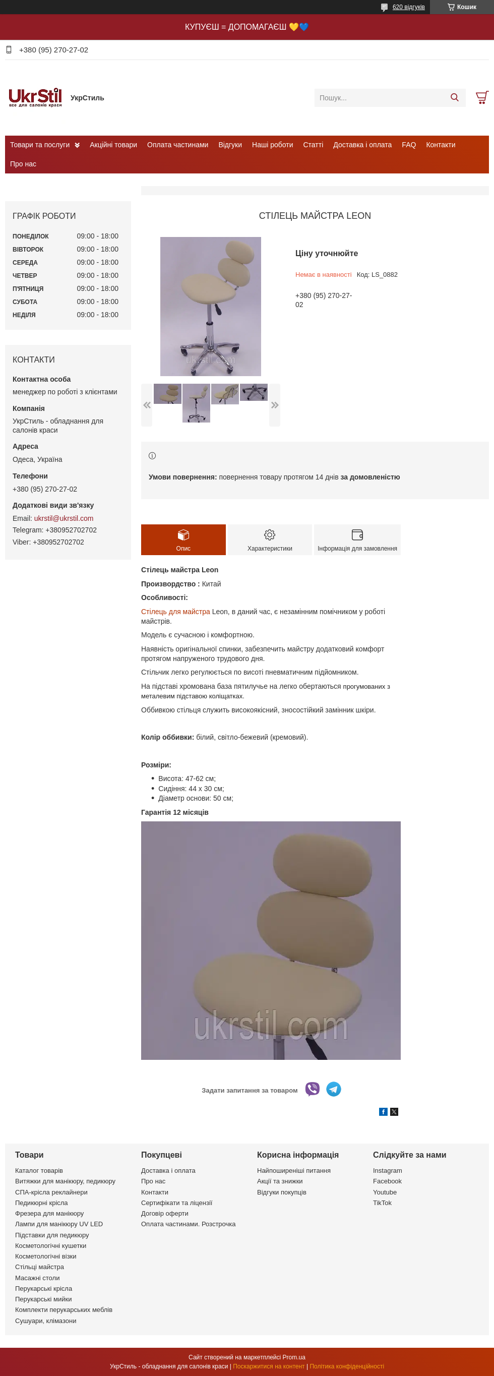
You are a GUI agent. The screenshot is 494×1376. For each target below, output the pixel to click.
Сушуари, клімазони (45, 1321)
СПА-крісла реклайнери (51, 1192)
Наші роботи (272, 145)
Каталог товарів (39, 1170)
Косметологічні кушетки (50, 1245)
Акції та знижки (280, 1181)
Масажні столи (37, 1278)
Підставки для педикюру (52, 1235)
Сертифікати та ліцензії (176, 1203)
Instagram (387, 1170)
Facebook (387, 1181)
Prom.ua (294, 1357)
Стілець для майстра (175, 612)
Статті (313, 145)
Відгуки (230, 145)
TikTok (382, 1203)
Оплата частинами (177, 145)
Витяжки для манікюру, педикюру (65, 1181)
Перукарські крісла (43, 1288)
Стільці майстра (39, 1267)
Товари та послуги (40, 145)
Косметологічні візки (46, 1256)
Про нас (23, 164)
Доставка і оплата (362, 145)
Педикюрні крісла (41, 1203)
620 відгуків (409, 7)
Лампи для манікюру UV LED (59, 1224)
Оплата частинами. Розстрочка (188, 1224)
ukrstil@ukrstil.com (64, 518)
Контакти (440, 145)
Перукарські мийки (43, 1299)
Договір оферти (165, 1213)
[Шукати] (454, 98)
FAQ (409, 145)
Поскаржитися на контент (268, 1366)
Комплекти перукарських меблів (63, 1309)
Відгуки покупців (281, 1192)
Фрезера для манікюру (49, 1213)
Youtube (385, 1192)
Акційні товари (113, 145)
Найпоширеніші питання (294, 1170)
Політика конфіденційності (347, 1366)
